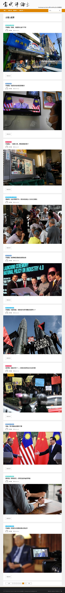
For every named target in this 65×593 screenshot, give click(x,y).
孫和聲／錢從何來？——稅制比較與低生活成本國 (20, 368)
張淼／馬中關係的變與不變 (13, 426)
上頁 (9, 583)
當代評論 (10, 30)
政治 (6, 526)
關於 (5, 10)
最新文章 (10, 10)
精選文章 (21, 10)
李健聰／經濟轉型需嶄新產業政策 (15, 257)
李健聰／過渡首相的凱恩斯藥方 (15, 85)
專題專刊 (15, 10)
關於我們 (49, 591)
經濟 (13, 25)
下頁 (29, 583)
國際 (6, 197)
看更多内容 (8, 75)
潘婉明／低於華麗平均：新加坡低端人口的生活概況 (21, 199)
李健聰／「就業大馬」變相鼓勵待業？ (17, 144)
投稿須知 (53, 591)
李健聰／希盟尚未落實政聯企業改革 (16, 528)
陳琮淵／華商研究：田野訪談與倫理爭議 (17, 478)
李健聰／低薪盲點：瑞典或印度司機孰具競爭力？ (20, 310)
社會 (10, 25)
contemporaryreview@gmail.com (30, 591)
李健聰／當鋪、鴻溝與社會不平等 (15, 27)
